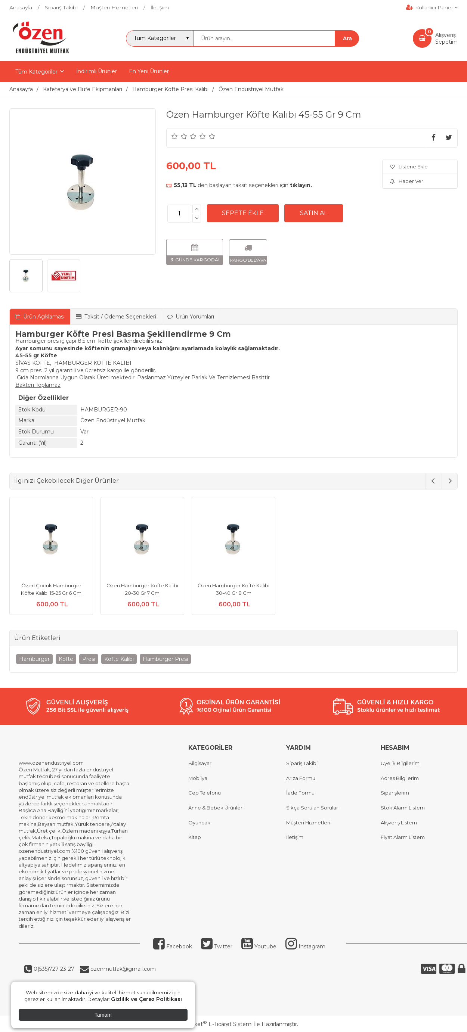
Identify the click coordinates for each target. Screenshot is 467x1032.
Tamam (103, 1015)
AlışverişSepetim (446, 38)
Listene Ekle (409, 167)
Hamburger (34, 659)
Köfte (66, 659)
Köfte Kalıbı (119, 659)
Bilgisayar (199, 763)
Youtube (258, 946)
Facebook (172, 946)
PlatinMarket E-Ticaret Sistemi (211, 1024)
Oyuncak (199, 823)
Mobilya (197, 778)
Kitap (194, 837)
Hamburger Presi (165, 659)
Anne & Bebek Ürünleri (216, 808)
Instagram (305, 946)
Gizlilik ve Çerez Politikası (146, 999)
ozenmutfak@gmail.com (122, 969)
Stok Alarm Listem (403, 808)
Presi (88, 659)
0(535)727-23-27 (53, 969)
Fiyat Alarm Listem (403, 837)
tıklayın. (301, 185)
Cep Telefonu (204, 793)
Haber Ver (406, 181)
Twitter (216, 946)
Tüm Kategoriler (36, 71)
